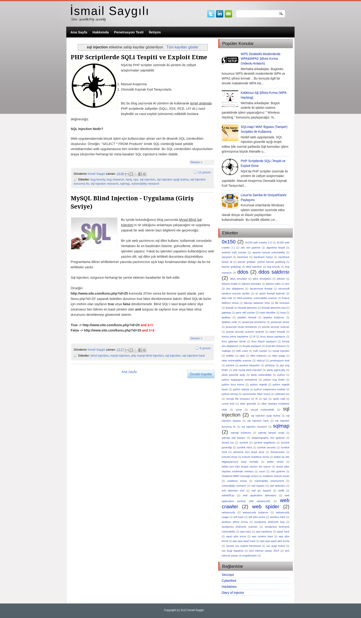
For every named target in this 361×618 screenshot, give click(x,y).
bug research (115, 179)
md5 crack (242, 350)
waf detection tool (233, 490)
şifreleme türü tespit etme (248, 452)
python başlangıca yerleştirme (239, 379)
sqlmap (125, 183)
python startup (241, 389)
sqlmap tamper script (271, 432)
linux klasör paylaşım (263, 341)
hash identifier (268, 312)
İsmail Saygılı (110, 11)
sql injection (147, 179)
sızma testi (228, 403)
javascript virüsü (280, 322)
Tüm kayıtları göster (182, 47)
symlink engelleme (264, 442)
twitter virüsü (275, 461)
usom (262, 471)
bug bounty (98, 179)
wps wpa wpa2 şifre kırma (274, 541)
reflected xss (282, 394)
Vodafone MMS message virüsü (240, 476)
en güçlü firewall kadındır (270, 293)
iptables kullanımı (273, 317)
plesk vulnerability (261, 374)
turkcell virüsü (229, 456)
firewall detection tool (274, 307)
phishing (269, 365)
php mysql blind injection (147, 355)
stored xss (228, 442)
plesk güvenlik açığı (233, 374)
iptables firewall (247, 317)
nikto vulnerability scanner (237, 360)
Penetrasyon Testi (128, 32)
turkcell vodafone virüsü (255, 456)
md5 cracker (260, 350)
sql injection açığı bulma (173, 179)
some (239, 409)
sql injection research (105, 183)
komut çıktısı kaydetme (235, 336)
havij (129, 179)
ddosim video (273, 283)
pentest (230, 365)
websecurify (228, 512)
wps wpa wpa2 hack (244, 541)
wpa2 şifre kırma (236, 536)
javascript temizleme (254, 322)
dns (287, 283)
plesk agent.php (276, 370)
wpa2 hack (283, 531)
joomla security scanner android (245, 331)
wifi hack (238, 517)
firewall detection (247, 307)
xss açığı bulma (275, 545)
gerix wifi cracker (245, 312)
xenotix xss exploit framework (243, 545)
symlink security (266, 447)
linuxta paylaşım (252, 346)
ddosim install (229, 283)
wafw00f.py (228, 495)
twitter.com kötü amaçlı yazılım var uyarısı (246, 466)
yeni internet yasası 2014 (264, 550)
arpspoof (227, 257)
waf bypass (258, 485)
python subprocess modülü (269, 389)
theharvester (278, 452)
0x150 (229, 242)
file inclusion (282, 303)
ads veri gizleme (251, 247)
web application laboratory (259, 495)
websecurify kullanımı (255, 512)
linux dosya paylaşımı (272, 336)
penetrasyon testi (279, 360)
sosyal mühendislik (262, 409)
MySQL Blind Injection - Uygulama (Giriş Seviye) (132, 202)
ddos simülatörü (262, 278)
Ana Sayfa (78, 32)
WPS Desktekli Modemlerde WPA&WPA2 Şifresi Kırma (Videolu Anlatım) (261, 58)
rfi (256, 398)
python (281, 374)
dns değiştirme (235, 288)
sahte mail (279, 398)
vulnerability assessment (269, 480)
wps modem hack (262, 536)
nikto (242, 355)
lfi (254, 336)
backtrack (242, 257)
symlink (244, 442)
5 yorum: (205, 348)
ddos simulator (238, 278)
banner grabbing (231, 266)
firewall (229, 307)
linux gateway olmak (234, 341)
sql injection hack (193, 355)
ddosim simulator (251, 283)
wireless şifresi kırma (234, 521)
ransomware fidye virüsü (256, 394)
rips (135, 179)
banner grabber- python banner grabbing (261, 261)
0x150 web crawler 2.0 (258, 242)
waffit (281, 490)
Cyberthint (229, 581)
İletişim (155, 32)
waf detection (277, 485)
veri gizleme (278, 471)
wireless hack (277, 517)
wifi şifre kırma (256, 517)
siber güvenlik (248, 403)
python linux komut (233, 384)
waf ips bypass (261, 490)
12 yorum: (204, 172)
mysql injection (120, 355)
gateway (226, 312)
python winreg (230, 394)
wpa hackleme (264, 531)
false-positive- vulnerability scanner (257, 298)
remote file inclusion (238, 398)
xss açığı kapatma (232, 550)
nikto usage (278, 355)
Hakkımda (101, 32)
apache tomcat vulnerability (269, 252)
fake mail (227, 298)
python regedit (258, 384)
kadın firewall (277, 331)
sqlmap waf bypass (233, 437)
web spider (265, 506)
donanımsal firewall (261, 288)
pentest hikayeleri (250, 365)
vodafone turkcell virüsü (275, 476)
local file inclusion (275, 346)
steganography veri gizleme (268, 437)
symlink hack (244, 447)
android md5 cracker (234, 252)
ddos (242, 272)
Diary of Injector (233, 592)
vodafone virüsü (237, 480)
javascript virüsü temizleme (241, 326)
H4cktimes (229, 586)
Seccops (228, 575)
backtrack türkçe (263, 257)
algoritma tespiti (275, 247)
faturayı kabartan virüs (257, 303)
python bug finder (274, 379)
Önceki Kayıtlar (201, 374)
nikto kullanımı (258, 355)
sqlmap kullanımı (241, 432)
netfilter (230, 355)
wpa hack (245, 531)
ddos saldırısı (274, 272)
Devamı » (196, 162)
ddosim (281, 278)
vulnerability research (145, 183)
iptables (226, 317)
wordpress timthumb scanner (239, 526)
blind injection (100, 355)
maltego (226, 350)
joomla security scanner (275, 326)
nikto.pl (261, 360)
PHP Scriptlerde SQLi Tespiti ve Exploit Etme (139, 57)
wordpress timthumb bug (269, 521)
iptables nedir (229, 322)
